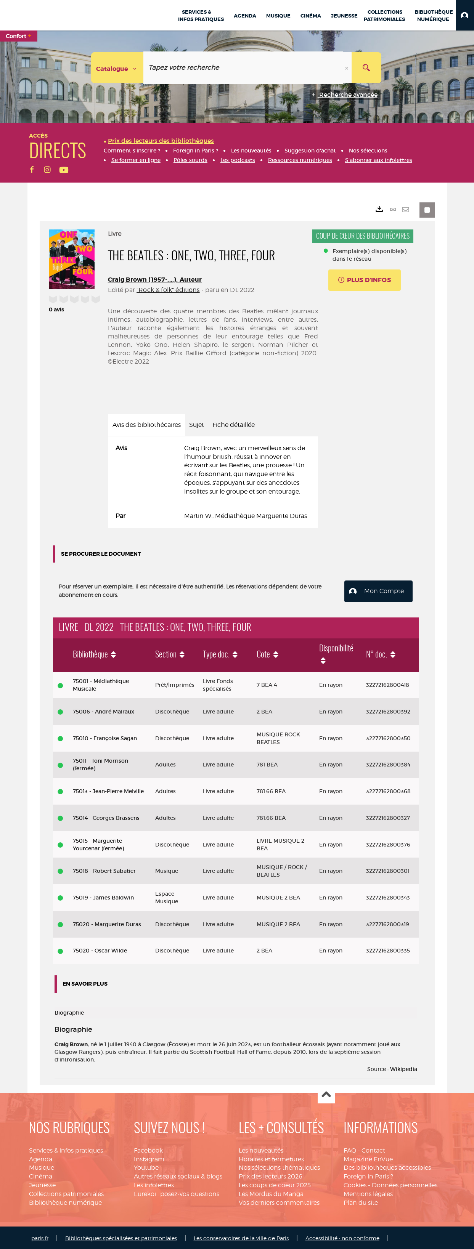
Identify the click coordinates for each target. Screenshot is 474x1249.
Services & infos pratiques (66, 1149)
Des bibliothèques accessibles (387, 1166)
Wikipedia (403, 1067)
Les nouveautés (261, 1149)
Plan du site (361, 1201)
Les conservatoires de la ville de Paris (241, 1236)
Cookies (355, 1183)
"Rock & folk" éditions (168, 289)
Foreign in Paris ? (368, 1174)
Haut (326, 1093)
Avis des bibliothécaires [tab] (146, 424)
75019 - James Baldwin (103, 896)
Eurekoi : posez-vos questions (176, 1192)
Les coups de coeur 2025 (275, 1183)
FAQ (350, 1149)
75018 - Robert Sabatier (104, 869)
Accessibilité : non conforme (342, 1236)
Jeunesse (42, 1183)
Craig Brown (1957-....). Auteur (155, 280)
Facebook (148, 1149)
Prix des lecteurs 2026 (270, 1174)
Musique (41, 1166)
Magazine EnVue (368, 1157)
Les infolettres (154, 1183)
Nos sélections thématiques (279, 1166)
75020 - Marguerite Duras (107, 922)
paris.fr (39, 1236)
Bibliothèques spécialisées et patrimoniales (121, 1236)
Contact (373, 1149)
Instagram (149, 1157)
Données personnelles (404, 1183)
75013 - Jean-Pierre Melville (108, 789)
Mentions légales (368, 1192)
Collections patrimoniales (66, 1192)
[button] (465, 15)
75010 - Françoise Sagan (105, 736)
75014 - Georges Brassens (106, 816)
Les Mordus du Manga (271, 1192)
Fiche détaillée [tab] (233, 424)
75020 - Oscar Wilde (100, 949)
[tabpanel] (213, 482)
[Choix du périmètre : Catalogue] (117, 67)
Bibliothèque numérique (65, 1201)
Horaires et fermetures (271, 1157)
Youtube (146, 1166)
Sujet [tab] (196, 424)
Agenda (40, 1157)
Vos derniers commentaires (279, 1201)
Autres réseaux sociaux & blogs (178, 1174)
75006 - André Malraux (103, 710)
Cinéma (40, 1174)
